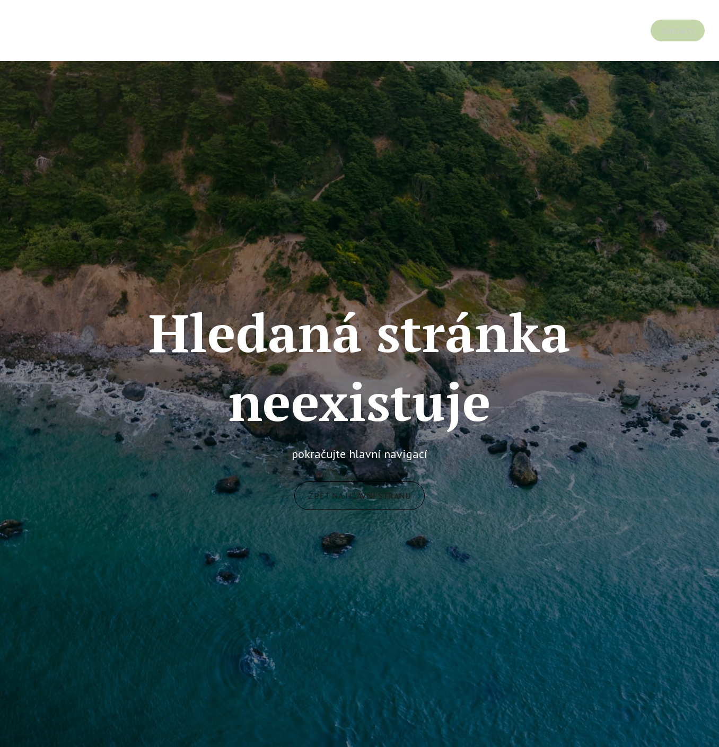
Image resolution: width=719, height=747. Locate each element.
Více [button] (676, 30)
